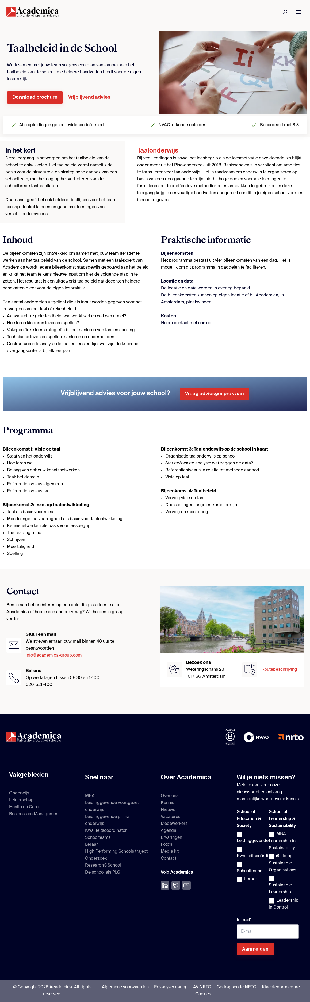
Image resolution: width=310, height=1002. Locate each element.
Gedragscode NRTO (237, 987)
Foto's (166, 845)
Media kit (170, 851)
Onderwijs (19, 793)
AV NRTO (202, 987)
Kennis (167, 803)
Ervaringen (171, 838)
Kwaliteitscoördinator (106, 831)
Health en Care (24, 807)
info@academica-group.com (54, 655)
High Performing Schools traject (116, 851)
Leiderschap (21, 800)
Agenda (168, 831)
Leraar (91, 845)
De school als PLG (102, 872)
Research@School (103, 865)
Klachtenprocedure (281, 987)
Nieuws (168, 810)
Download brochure (35, 97)
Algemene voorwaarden (125, 987)
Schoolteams (97, 838)
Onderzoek (96, 858)
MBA (90, 796)
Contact (168, 858)
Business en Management (34, 814)
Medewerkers (174, 824)
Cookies (203, 994)
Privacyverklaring (171, 987)
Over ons (169, 796)
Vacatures (170, 817)
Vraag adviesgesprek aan (214, 393)
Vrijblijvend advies (89, 97)
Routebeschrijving (279, 670)
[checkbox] (252, 857)
